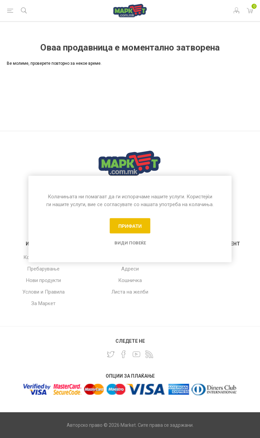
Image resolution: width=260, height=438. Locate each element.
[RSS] (149, 354)
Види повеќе (130, 242)
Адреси (130, 269)
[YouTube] (136, 354)
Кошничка (130, 280)
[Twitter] (110, 354)
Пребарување (43, 269)
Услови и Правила (43, 292)
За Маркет (43, 303)
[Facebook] (123, 354)
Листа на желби (129, 292)
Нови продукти (43, 280)
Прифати (130, 225)
